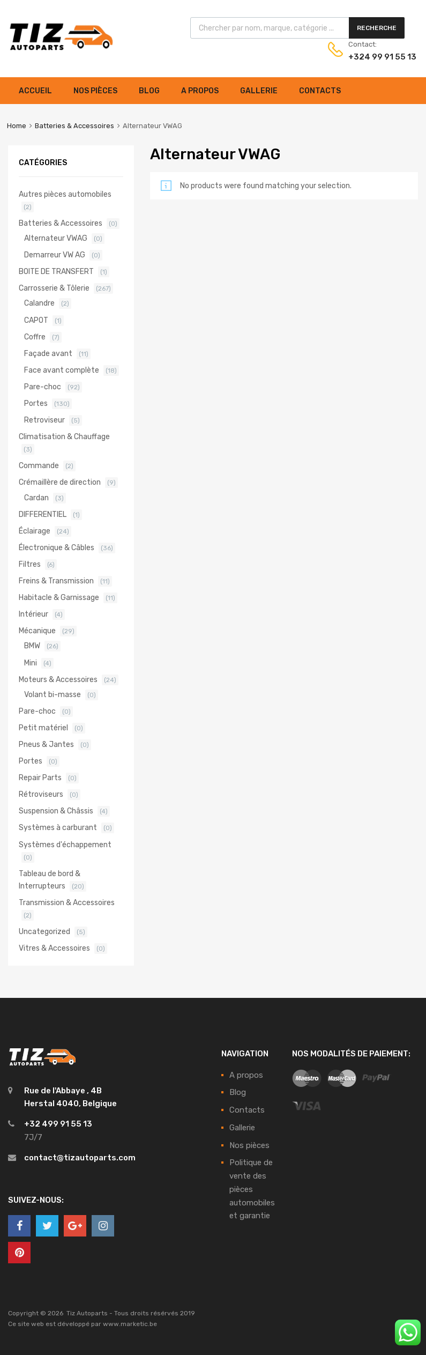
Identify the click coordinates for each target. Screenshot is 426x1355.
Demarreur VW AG (54, 254)
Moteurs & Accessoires (58, 679)
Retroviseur (44, 420)
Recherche (377, 28)
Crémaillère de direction (60, 482)
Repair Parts (40, 777)
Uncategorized (44, 931)
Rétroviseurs (41, 794)
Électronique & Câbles (56, 547)
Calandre (39, 303)
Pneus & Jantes (46, 744)
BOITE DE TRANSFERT (56, 271)
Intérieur (33, 614)
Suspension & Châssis (56, 810)
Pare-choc (42, 386)
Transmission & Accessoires (67, 902)
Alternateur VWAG (55, 238)
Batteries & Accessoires (74, 126)
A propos (200, 90)
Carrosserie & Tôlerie (54, 288)
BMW (32, 645)
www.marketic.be (130, 1324)
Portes (36, 403)
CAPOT (36, 320)
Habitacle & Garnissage (59, 597)
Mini (30, 662)
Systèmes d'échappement (65, 844)
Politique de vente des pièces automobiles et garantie (252, 1189)
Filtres (30, 564)
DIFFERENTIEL (42, 514)
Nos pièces (95, 90)
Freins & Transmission (56, 580)
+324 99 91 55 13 (374, 57)
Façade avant (48, 353)
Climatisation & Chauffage (64, 436)
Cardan (36, 497)
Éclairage (34, 531)
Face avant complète (61, 370)
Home (16, 126)
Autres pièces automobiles (65, 194)
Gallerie (259, 90)
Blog (149, 90)
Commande (39, 465)
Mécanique (37, 630)
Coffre (35, 336)
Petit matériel (43, 727)
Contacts (320, 90)
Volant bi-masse (52, 694)
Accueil (35, 90)
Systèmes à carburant (58, 827)
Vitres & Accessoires (54, 948)
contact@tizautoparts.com (80, 1158)
